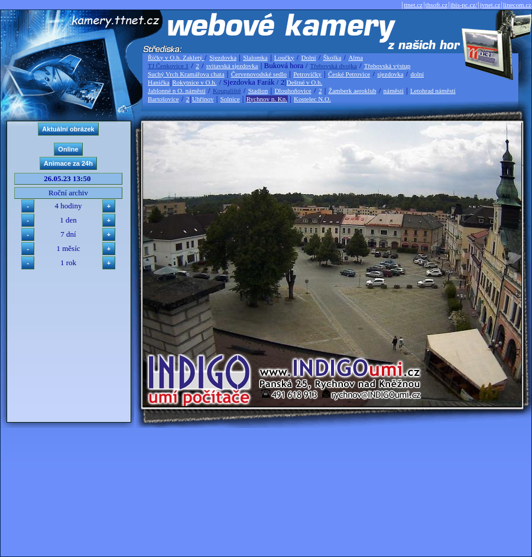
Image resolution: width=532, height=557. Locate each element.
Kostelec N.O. (312, 98)
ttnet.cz (413, 4)
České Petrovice (349, 74)
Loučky (284, 57)
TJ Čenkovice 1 (168, 65)
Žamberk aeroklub (352, 90)
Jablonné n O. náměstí (177, 90)
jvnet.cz (490, 4)
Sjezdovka (222, 57)
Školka (332, 57)
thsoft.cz (437, 4)
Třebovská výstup (387, 65)
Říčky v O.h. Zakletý (176, 57)
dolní (417, 74)
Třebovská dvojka (333, 65)
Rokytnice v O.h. (194, 82)
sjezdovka (390, 74)
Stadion (258, 90)
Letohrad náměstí (433, 90)
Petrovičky (307, 74)
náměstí (394, 90)
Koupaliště (227, 90)
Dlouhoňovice (292, 90)
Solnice (230, 98)
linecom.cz (517, 4)
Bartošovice (163, 98)
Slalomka (255, 57)
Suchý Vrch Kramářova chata (186, 74)
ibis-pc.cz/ (464, 4)
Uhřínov (203, 98)
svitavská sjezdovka (232, 65)
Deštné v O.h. (305, 82)
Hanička (159, 82)
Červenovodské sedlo (259, 74)
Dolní (308, 57)
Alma (355, 57)
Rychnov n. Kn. (266, 98)
